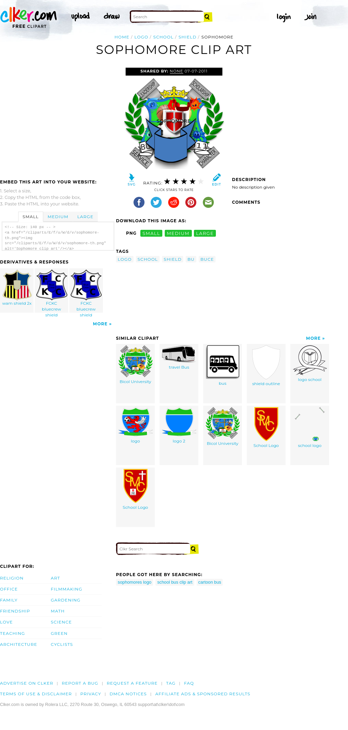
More (100, 323)
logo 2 (179, 425)
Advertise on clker (26, 683)
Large (85, 216)
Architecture (18, 644)
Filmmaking (66, 589)
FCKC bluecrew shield (51, 291)
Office (9, 589)
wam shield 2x (17, 288)
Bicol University (135, 364)
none (176, 71)
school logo (310, 427)
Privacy (90, 693)
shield (187, 37)
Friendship (15, 611)
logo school (310, 363)
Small (31, 216)
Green (59, 633)
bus (222, 365)
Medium (58, 216)
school (163, 37)
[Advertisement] (57, 119)
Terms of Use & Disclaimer (36, 693)
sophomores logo (134, 582)
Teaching (12, 633)
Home (122, 37)
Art (55, 578)
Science (61, 622)
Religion (12, 578)
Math (58, 611)
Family (9, 600)
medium (178, 233)
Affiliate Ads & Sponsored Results (202, 693)
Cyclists (62, 644)
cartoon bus (209, 582)
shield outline (266, 365)
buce (207, 259)
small (151, 233)
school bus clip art (174, 582)
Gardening (66, 600)
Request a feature (132, 683)
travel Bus (179, 357)
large (205, 233)
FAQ (189, 683)
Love (6, 622)
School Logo (266, 427)
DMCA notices (128, 693)
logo (142, 37)
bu (191, 259)
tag (170, 683)
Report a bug (80, 683)
